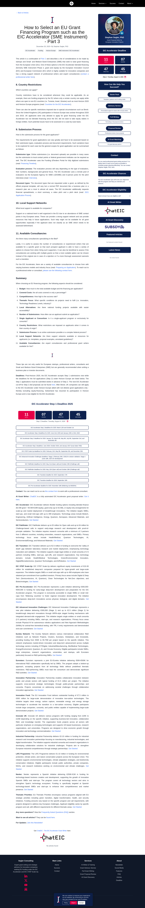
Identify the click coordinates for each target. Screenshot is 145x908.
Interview (32, 178)
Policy (65, 903)
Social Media (119, 868)
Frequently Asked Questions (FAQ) (54, 812)
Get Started (33, 520)
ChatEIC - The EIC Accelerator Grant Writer (52, 831)
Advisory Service (114, 106)
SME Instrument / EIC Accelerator (69, 50)
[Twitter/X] (25, 880)
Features (119, 871)
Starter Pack (114, 94)
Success (113, 3)
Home (93, 3)
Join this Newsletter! (35, 823)
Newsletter (119, 865)
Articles (119, 877)
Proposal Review (114, 128)
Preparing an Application (65, 267)
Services (103, 3)
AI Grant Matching (114, 139)
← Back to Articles (22, 13)
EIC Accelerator (30, 50)
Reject (73, 903)
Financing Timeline (28, 163)
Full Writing (114, 117)
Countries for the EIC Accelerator (57, 104)
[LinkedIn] (25, 876)
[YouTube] (25, 884)
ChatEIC (33, 496)
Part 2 (43, 59)
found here (50, 817)
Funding (40, 50)
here (53, 385)
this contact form (51, 491)
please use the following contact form (57, 270)
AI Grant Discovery (88, 877)
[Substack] (25, 889)
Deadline (119, 880)
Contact (121, 3)
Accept (81, 903)
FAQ (119, 874)
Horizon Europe (51, 50)
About (130, 3)
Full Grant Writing (88, 871)
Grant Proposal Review (88, 874)
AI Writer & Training (88, 865)
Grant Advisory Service (88, 868)
